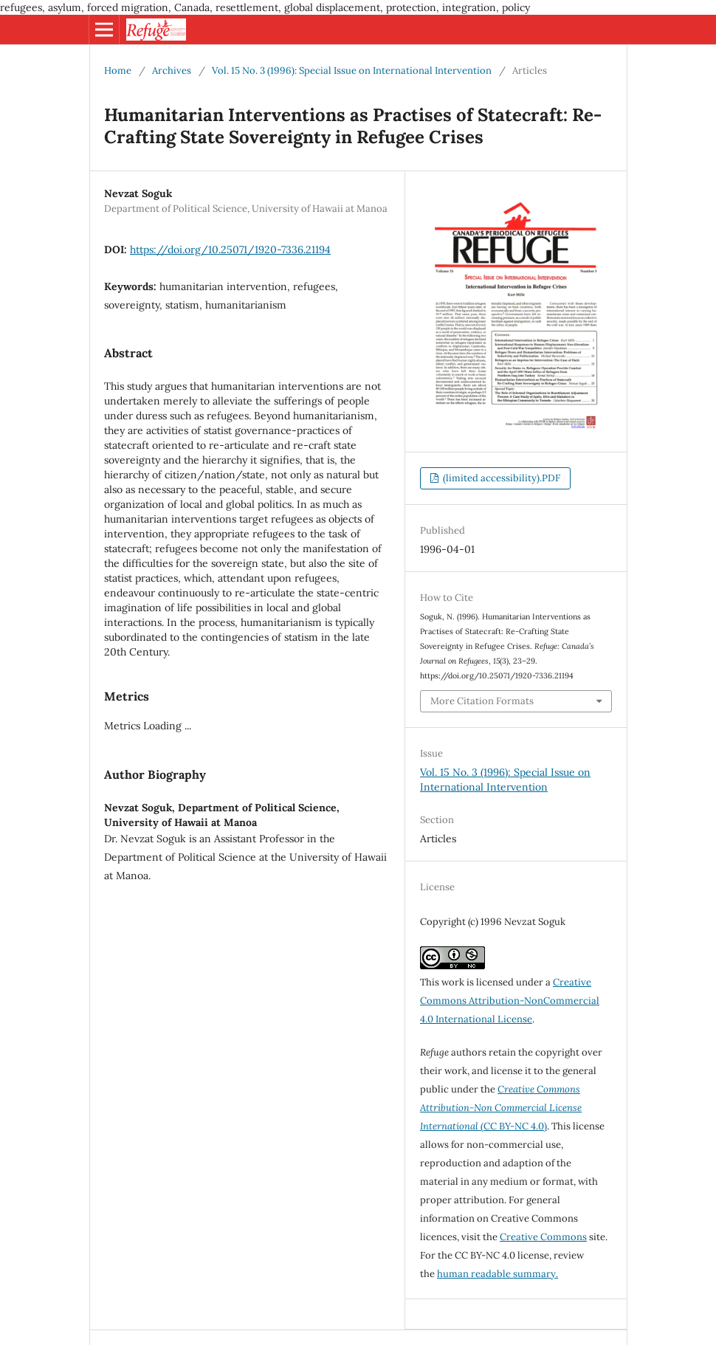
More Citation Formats (482, 701)
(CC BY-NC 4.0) (501, 1107)
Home (117, 70)
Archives (171, 70)
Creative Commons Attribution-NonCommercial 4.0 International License (509, 1000)
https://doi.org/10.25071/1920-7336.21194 (230, 249)
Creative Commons (543, 1237)
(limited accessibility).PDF (500, 478)
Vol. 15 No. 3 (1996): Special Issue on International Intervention (352, 70)
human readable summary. (497, 1273)
